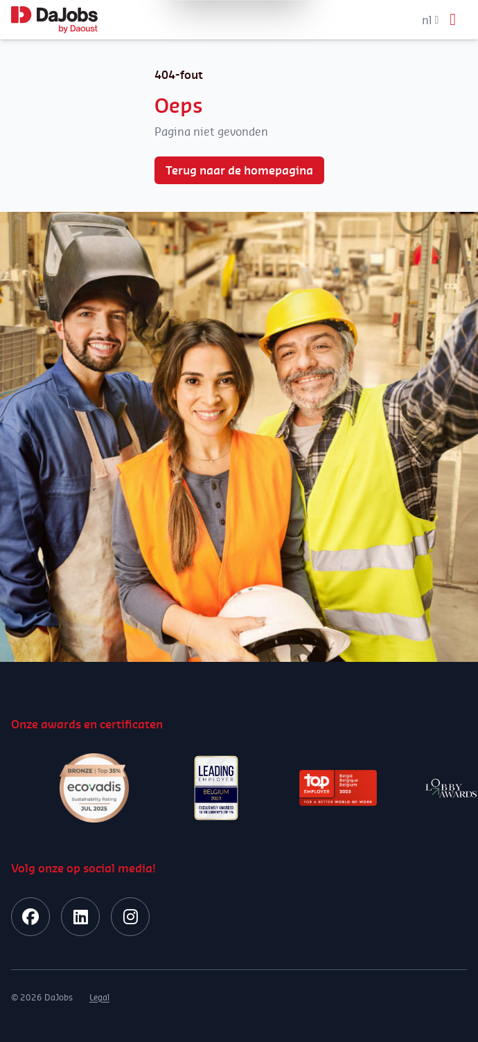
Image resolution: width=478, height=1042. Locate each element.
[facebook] (30, 916)
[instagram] (130, 916)
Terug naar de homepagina (239, 170)
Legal (99, 997)
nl (430, 20)
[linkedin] (80, 916)
